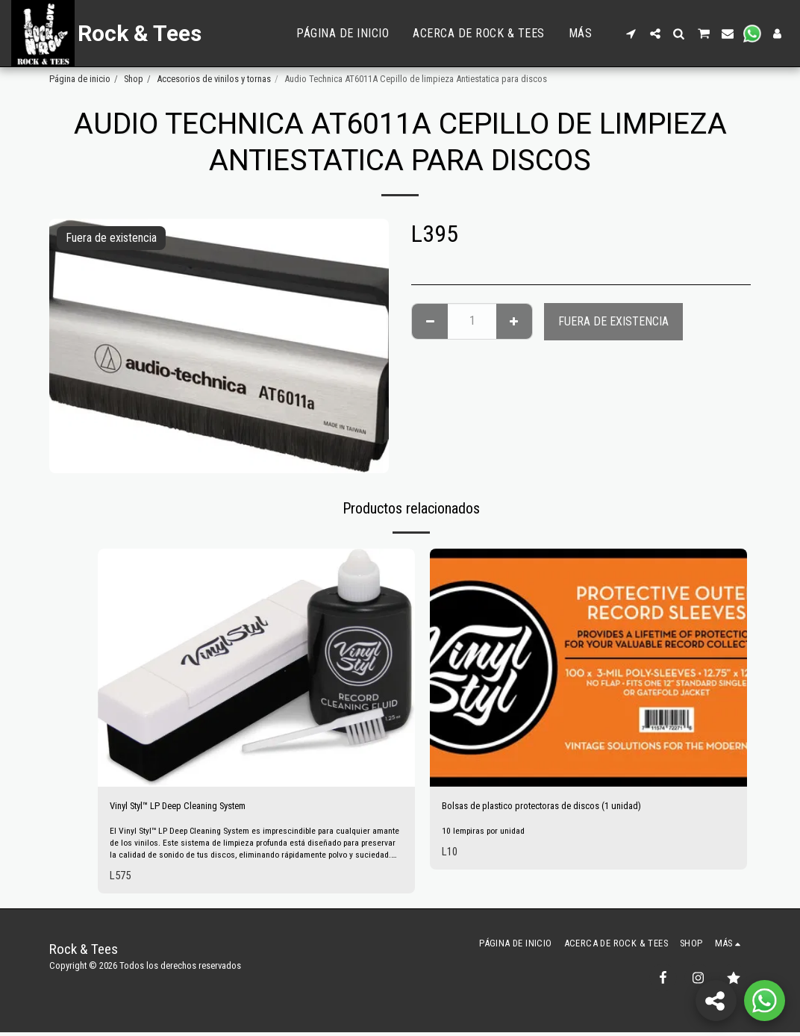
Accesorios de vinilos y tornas (214, 78)
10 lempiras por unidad (486, 834)
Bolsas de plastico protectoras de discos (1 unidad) (562, 807)
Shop (133, 78)
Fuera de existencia (613, 321)
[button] (631, 34)
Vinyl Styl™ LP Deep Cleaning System (197, 807)
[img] (256, 668)
